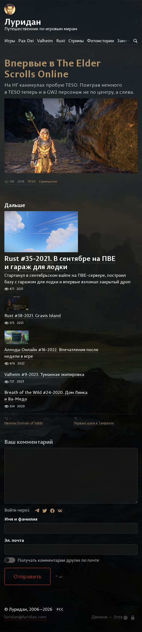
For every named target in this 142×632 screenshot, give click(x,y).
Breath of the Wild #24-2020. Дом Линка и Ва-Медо (45, 396)
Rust (60, 40)
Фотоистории (100, 40)
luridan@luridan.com (25, 616)
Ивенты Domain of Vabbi (23, 423)
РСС (60, 609)
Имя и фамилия (20, 519)
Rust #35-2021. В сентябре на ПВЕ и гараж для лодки (60, 262)
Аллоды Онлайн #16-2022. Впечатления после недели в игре (51, 353)
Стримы (76, 40)
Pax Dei (26, 40)
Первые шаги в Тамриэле (94, 423)
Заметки (125, 40)
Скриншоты (48, 181)
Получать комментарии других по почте (51, 560)
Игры (9, 40)
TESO (32, 181)
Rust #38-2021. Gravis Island (32, 315)
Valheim (45, 40)
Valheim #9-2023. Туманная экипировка (44, 374)
